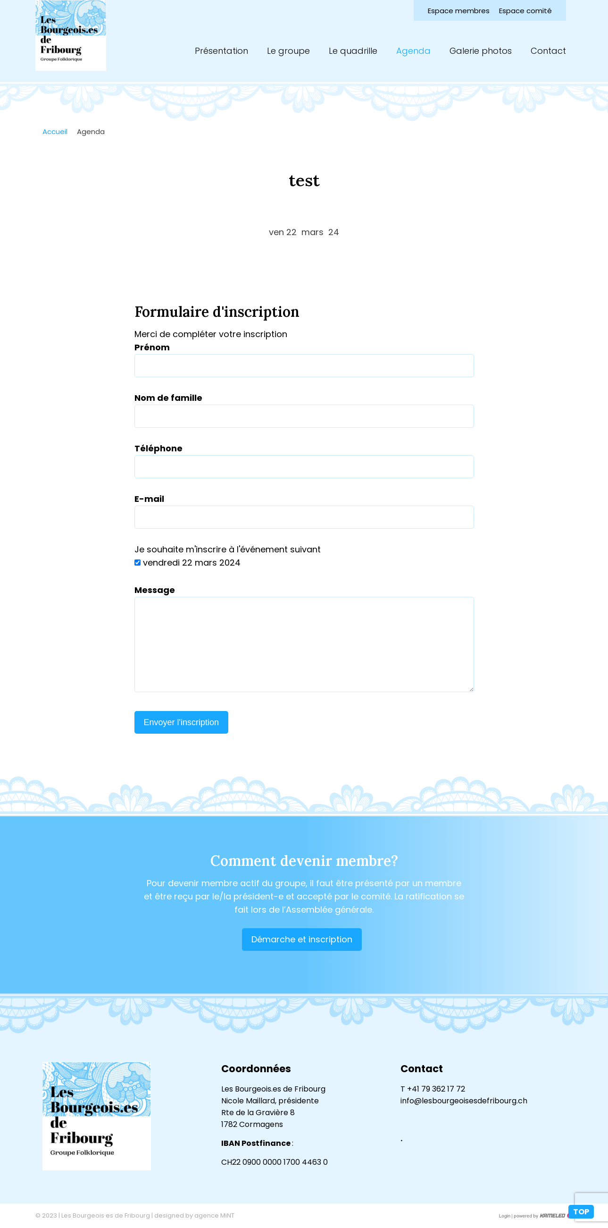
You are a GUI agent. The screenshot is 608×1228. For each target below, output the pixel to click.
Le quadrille (353, 51)
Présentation (221, 51)
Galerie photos (481, 51)
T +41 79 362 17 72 (432, 1089)
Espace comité (525, 11)
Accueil (54, 131)
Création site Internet (542, 1215)
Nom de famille (168, 398)
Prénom (152, 347)
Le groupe (288, 51)
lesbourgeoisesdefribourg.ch (70, 35)
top (581, 1211)
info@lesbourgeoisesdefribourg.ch (463, 1100)
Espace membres (459, 11)
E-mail (149, 499)
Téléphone (158, 448)
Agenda (413, 51)
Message (154, 590)
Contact (548, 51)
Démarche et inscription (301, 939)
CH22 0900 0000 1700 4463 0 (274, 1162)
